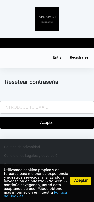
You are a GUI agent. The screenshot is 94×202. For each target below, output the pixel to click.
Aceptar (80, 181)
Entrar (58, 57)
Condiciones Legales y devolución (31, 156)
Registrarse (79, 57)
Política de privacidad (22, 147)
